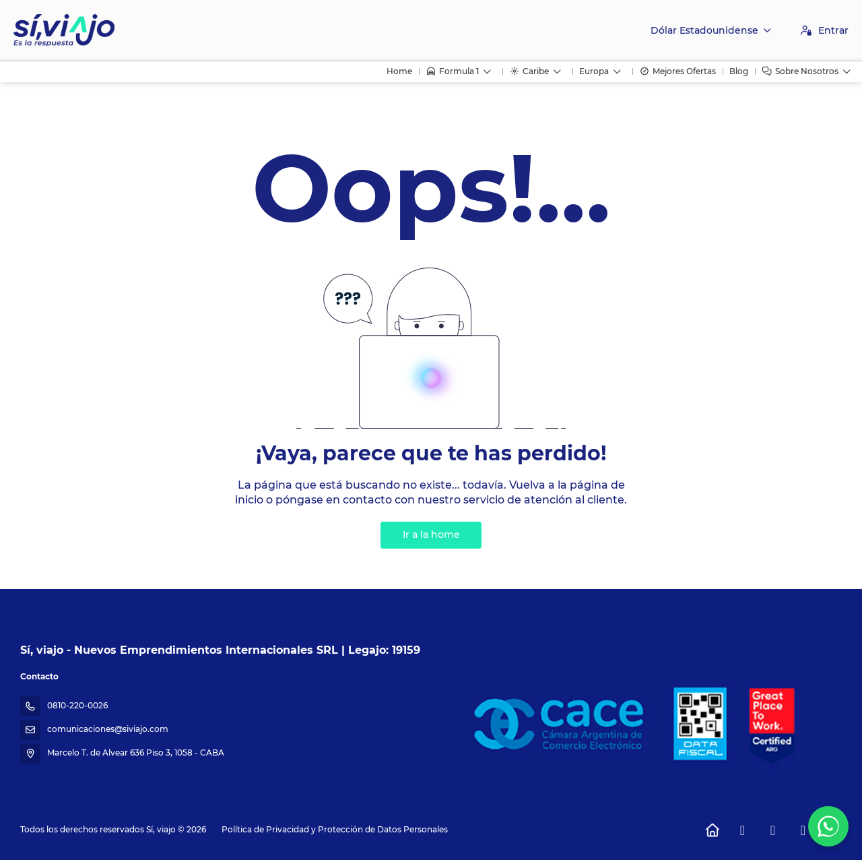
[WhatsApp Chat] (828, 826)
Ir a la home (431, 534)
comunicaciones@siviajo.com (107, 729)
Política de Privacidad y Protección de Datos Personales (335, 829)
